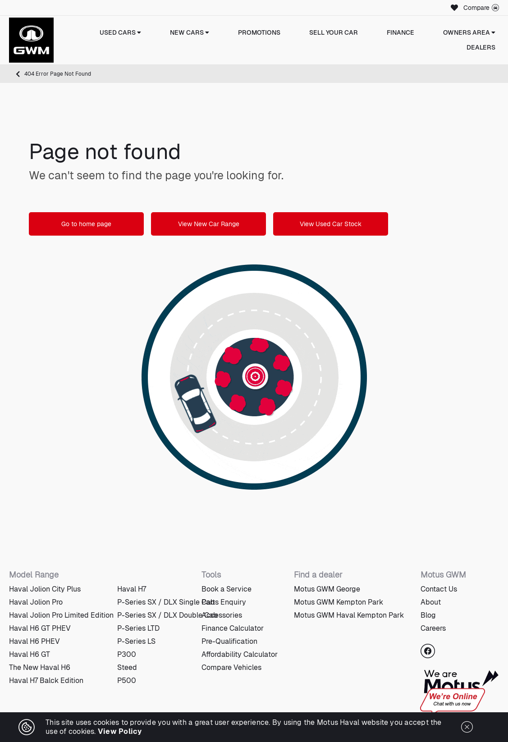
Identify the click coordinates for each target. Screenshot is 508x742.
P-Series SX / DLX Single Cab (166, 602)
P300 (126, 654)
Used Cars (120, 32)
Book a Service (226, 589)
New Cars (189, 32)
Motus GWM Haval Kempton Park (349, 615)
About (431, 602)
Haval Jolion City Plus (45, 589)
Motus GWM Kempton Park (338, 602)
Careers (433, 628)
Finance (400, 32)
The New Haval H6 (39, 667)
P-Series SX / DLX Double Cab (167, 615)
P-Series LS (136, 641)
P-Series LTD (138, 628)
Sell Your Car (333, 32)
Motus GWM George (327, 589)
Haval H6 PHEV (34, 641)
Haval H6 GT (29, 654)
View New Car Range (208, 224)
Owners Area (469, 32)
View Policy (120, 731)
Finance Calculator (232, 628)
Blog (428, 615)
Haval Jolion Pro (36, 602)
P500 (126, 680)
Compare (481, 7)
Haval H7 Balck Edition (46, 680)
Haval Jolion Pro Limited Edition (61, 615)
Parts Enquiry (223, 602)
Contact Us (439, 589)
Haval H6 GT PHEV (40, 628)
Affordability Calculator (239, 654)
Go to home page (86, 224)
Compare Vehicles (231, 667)
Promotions (259, 32)
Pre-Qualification (229, 641)
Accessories (221, 615)
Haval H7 (131, 589)
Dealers (481, 47)
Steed (127, 667)
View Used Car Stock (331, 224)
